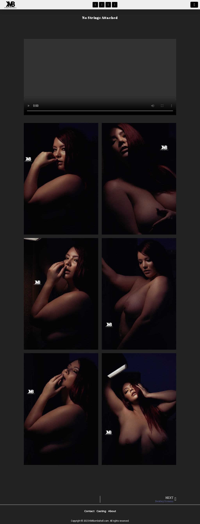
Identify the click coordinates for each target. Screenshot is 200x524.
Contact (89, 511)
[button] (194, 5)
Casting (101, 511)
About (112, 511)
